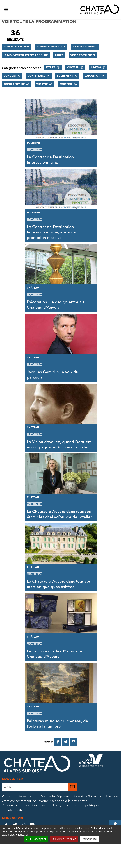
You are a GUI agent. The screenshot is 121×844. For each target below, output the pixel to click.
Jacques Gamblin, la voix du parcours (52, 374)
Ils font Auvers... (85, 46)
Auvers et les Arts (16, 46)
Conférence (36, 76)
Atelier (50, 67)
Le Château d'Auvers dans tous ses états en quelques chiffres (59, 584)
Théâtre (42, 84)
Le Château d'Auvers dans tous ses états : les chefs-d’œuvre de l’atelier (59, 514)
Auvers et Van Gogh (51, 46)
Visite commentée (83, 55)
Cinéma (96, 67)
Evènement (65, 76)
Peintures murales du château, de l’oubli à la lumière (57, 723)
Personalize (89, 839)
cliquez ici (22, 834)
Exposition (92, 76)
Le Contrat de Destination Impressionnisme (50, 159)
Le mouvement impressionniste (26, 55)
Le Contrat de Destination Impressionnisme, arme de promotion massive (51, 232)
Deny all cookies (64, 839)
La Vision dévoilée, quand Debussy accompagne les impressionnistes (59, 444)
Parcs (59, 55)
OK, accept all (36, 839)
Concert (10, 76)
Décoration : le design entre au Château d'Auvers (55, 304)
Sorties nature (14, 84)
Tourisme (66, 84)
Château (73, 67)
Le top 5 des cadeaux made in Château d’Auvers (54, 653)
